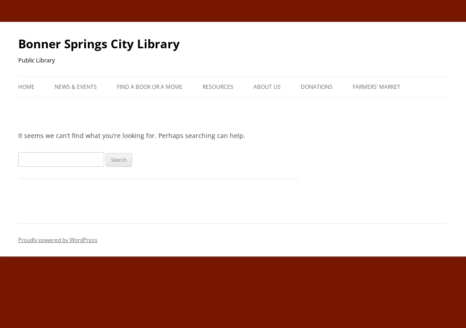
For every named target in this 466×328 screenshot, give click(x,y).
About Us (267, 87)
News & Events (76, 87)
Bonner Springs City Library (99, 44)
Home (26, 87)
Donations (317, 87)
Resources (218, 87)
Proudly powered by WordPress (57, 240)
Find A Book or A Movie (149, 87)
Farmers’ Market (376, 87)
